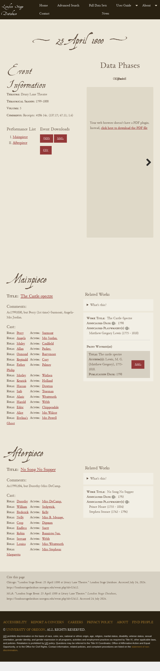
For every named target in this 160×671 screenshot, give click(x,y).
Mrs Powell (49, 427)
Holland (47, 390)
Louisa (21, 553)
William (22, 516)
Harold (21, 411)
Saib (19, 400)
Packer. (46, 358)
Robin (21, 543)
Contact (44, 13)
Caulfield (48, 353)
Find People (142, 632)
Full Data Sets (98, 5)
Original (130, 79)
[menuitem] (45, 6)
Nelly (20, 527)
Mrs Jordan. (50, 347)
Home (43, 5)
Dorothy (22, 511)
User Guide (123, 5)
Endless (22, 537)
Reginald (22, 369)
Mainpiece (20, 137)
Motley (21, 385)
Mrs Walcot (49, 422)
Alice (20, 422)
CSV (45, 150)
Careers (75, 632)
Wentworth (49, 406)
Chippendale (50, 416)
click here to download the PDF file (124, 137)
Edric (20, 416)
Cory (45, 369)
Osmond (22, 363)
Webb (46, 411)
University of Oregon (25, 639)
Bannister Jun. (51, 543)
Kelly (45, 521)
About (146, 5)
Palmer (46, 374)
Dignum (47, 532)
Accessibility (15, 632)
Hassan (21, 395)
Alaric (20, 406)
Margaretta (13, 564)
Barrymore (49, 363)
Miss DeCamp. (52, 511)
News (105, 13)
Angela (21, 347)
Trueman (48, 400)
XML (60, 138)
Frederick (23, 521)
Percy (20, 342)
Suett (45, 537)
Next (147, 171)
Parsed (130, 88)
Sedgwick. (48, 516)
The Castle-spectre (37, 306)
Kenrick (21, 390)
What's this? (98, 314)
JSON (46, 138)
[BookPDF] (120, 171)
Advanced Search (68, 5)
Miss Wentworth (53, 553)
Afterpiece (20, 143)
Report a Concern (47, 632)
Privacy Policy (100, 632)
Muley (21, 353)
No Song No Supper (38, 479)
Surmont (47, 342)
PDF (107, 79)
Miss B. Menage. (53, 527)
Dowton (47, 395)
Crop (20, 532)
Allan (20, 358)
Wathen (47, 385)
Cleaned (107, 88)
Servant (21, 548)
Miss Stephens (51, 559)
